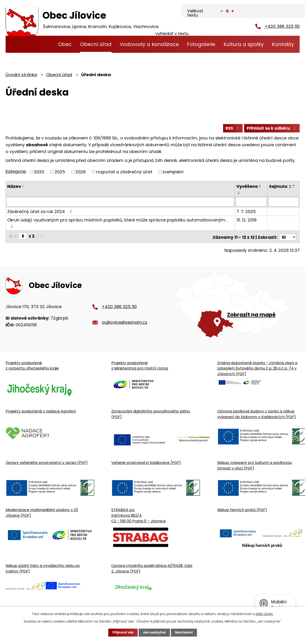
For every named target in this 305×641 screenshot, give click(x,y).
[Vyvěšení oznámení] (251, 202)
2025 (60, 173)
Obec (65, 44)
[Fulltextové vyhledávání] (276, 11)
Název (14, 187)
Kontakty (283, 44)
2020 (39, 173)
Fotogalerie (201, 44)
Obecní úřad (96, 44)
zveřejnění (172, 173)
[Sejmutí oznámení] (284, 202)
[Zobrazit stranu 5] (23, 236)
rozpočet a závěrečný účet (124, 173)
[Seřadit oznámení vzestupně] (23, 186)
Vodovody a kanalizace (149, 44)
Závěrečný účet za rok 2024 (40, 212)
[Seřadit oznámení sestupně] (23, 188)
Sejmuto (280, 187)
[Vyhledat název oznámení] (121, 202)
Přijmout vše (122, 632)
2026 (80, 173)
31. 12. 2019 (247, 221)
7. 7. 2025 (246, 212)
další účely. (264, 613)
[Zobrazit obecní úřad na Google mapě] (236, 308)
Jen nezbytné (154, 632)
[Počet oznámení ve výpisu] (287, 236)
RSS (230, 129)
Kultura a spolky (244, 44)
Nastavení (185, 632)
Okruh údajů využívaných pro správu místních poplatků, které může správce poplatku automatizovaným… (117, 223)
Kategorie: (16, 172)
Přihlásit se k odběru (271, 129)
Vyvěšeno (249, 187)
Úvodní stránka (45, 44)
